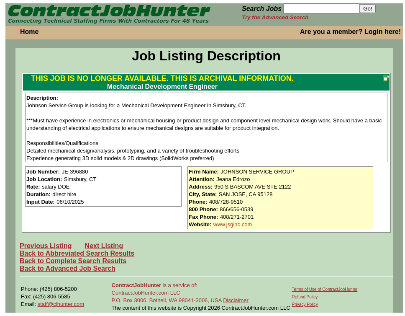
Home (29, 31)
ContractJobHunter (136, 285)
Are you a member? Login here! (350, 31)
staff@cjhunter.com (61, 304)
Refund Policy (305, 297)
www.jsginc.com (232, 224)
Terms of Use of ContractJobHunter (325, 289)
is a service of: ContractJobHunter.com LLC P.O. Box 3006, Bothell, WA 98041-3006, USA (167, 292)
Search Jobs (262, 8)
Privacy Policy (305, 304)
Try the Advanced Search (275, 17)
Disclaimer (236, 300)
